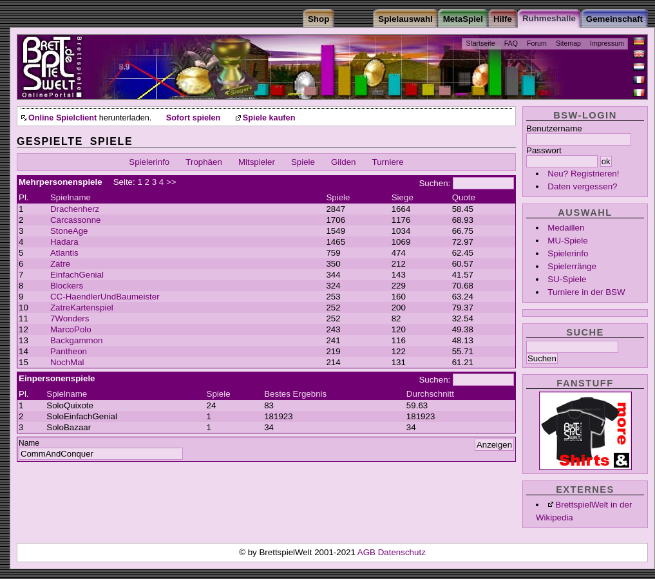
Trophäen (203, 162)
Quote (463, 197)
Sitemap (568, 43)
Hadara (64, 242)
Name (29, 443)
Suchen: (434, 183)
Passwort (544, 150)
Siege (402, 197)
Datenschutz (402, 552)
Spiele (303, 162)
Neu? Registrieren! (583, 173)
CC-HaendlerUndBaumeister (105, 296)
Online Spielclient (62, 117)
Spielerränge (571, 266)
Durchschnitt (430, 394)
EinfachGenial (77, 275)
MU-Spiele (567, 240)
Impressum (607, 43)
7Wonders (70, 318)
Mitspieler (256, 162)
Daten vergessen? (582, 186)
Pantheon (68, 351)
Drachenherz (74, 209)
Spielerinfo (567, 253)
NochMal (67, 362)
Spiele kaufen (269, 117)
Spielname (70, 197)
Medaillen (565, 228)
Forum (537, 43)
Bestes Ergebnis (295, 394)
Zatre (60, 264)
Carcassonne (75, 220)
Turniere (388, 162)
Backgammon (76, 340)
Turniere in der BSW (586, 292)
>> (171, 182)
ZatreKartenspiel (81, 307)
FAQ (511, 43)
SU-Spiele (566, 279)
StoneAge (69, 231)
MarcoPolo (70, 329)
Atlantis (64, 253)
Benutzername (554, 128)
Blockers (66, 285)
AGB (367, 552)
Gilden (343, 162)
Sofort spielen (193, 117)
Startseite (480, 43)
